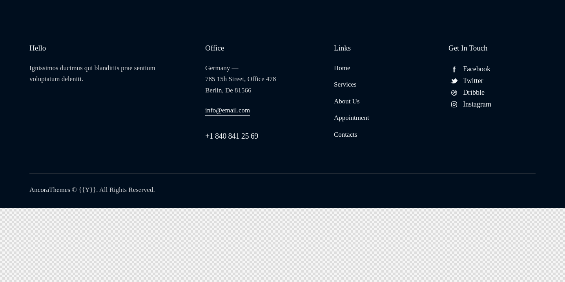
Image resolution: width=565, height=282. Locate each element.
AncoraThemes (49, 189)
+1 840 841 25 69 (231, 136)
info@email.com (227, 110)
